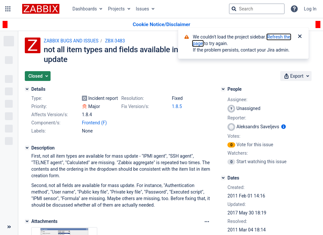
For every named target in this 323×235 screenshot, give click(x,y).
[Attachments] (27, 221)
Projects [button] (116, 8)
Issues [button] (142, 8)
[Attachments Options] (207, 222)
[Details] (27, 89)
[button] (7, 8)
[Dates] (223, 178)
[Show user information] (283, 126)
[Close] (300, 37)
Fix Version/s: (135, 106)
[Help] (294, 9)
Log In (310, 8)
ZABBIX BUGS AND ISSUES (71, 40)
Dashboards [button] (84, 8)
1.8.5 (177, 106)
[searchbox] (257, 9)
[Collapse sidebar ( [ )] (9, 227)
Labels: (38, 130)
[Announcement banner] (161, 24)
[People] (223, 89)
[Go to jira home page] (41, 8)
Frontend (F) (94, 122)
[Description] (27, 148)
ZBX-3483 (115, 40)
